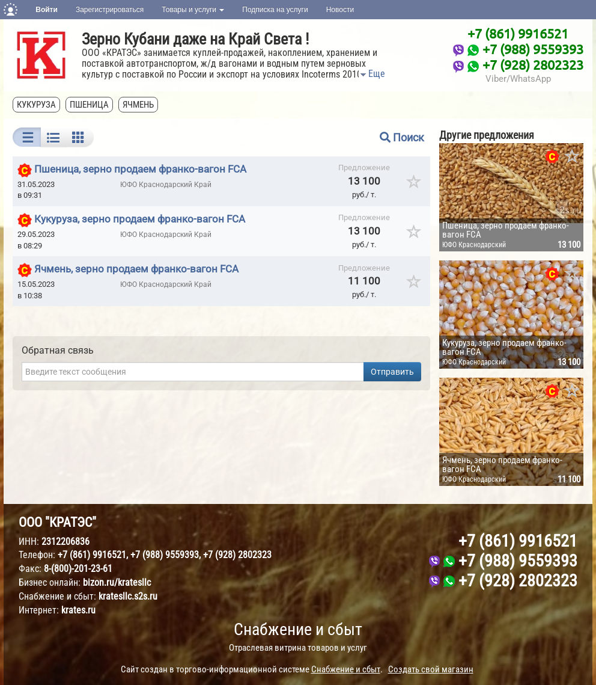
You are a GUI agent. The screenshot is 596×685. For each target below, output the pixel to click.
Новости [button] (340, 9)
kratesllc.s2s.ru (128, 596)
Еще (372, 73)
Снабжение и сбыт (298, 629)
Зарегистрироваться (110, 9)
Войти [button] (46, 9)
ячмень (138, 104)
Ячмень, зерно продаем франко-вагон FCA (136, 269)
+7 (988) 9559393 (532, 49)
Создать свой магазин (430, 669)
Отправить (392, 371)
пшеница (89, 104)
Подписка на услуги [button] (275, 9)
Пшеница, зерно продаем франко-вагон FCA (140, 169)
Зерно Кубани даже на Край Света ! (195, 39)
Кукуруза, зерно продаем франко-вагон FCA (139, 219)
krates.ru (78, 610)
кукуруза (36, 104)
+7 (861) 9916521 (517, 33)
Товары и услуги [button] (193, 9)
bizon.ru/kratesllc (117, 582)
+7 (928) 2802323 (532, 64)
